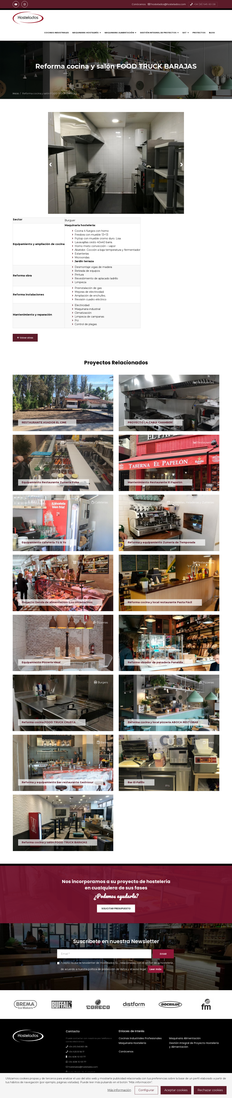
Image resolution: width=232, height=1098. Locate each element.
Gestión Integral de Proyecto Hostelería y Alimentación (194, 1045)
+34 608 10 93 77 (76, 1056)
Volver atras (25, 337)
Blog (212, 32)
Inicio (16, 93)
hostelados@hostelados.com (167, 4)
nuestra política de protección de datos (102, 969)
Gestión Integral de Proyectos (159, 32)
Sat (185, 32)
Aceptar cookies (175, 1090)
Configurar (146, 1090)
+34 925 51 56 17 (75, 1051)
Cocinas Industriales (56, 32)
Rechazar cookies (210, 1090)
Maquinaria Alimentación (120, 32)
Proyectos (198, 32)
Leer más (155, 969)
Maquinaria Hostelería (86, 32)
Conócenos (126, 1051)
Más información (119, 1090)
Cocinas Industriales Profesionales (140, 1038)
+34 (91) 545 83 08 (203, 4)
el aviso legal (138, 969)
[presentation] (50, 164)
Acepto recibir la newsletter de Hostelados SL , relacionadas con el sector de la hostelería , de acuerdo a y (115, 967)
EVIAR (163, 953)
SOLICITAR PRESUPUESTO (116, 908)
